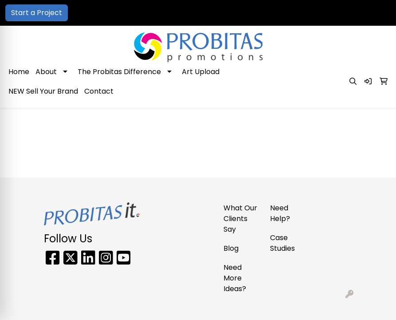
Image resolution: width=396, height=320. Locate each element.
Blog (231, 248)
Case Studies (282, 243)
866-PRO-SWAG (255, 13)
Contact (99, 91)
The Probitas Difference (119, 72)
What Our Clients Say (240, 218)
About (46, 72)
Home (18, 72)
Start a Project (36, 13)
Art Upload (201, 72)
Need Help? (280, 213)
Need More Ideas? (234, 278)
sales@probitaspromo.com (338, 13)
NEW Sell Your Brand (43, 91)
